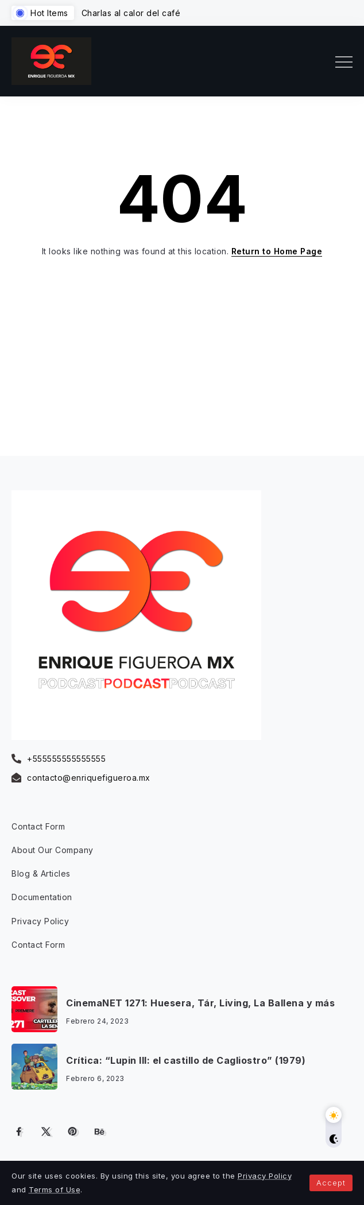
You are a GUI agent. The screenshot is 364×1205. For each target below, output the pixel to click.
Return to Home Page (277, 251)
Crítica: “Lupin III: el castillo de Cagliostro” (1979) (185, 1060)
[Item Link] (34, 1009)
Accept (331, 1182)
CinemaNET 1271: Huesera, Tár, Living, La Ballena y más (200, 1003)
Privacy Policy (265, 1175)
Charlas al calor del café (131, 13)
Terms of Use (54, 1189)
